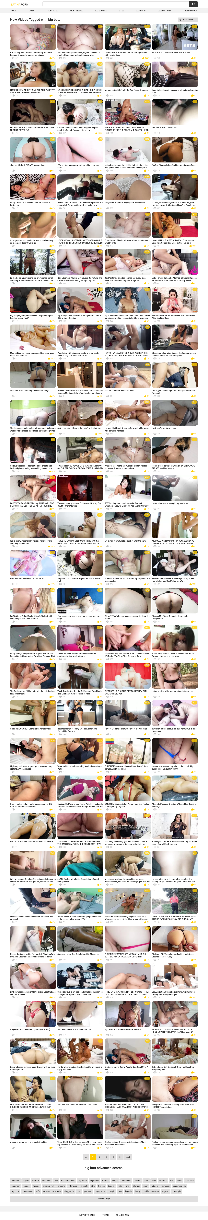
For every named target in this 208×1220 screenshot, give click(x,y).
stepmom (16, 1186)
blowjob (136, 1186)
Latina (19, 4)
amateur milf (48, 1186)
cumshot (166, 1186)
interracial (73, 1186)
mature (35, 1180)
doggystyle (69, 1191)
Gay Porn (140, 11)
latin (120, 1186)
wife (38, 1191)
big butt (84, 1186)
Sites (121, 11)
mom (146, 1186)
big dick (111, 1186)
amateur (163, 1180)
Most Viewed (76, 11)
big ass (101, 1186)
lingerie (128, 1191)
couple (115, 1180)
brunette (61, 1186)
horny (137, 1191)
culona (137, 1180)
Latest (32, 11)
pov (120, 1191)
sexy (154, 1180)
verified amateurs (151, 1191)
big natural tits (179, 1186)
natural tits (126, 1180)
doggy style (100, 1191)
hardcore (15, 1180)
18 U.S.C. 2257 (122, 1215)
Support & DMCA (87, 1215)
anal (128, 1186)
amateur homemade (52, 1191)
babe (146, 1180)
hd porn (155, 1186)
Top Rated (53, 11)
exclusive (189, 1180)
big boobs (94, 1180)
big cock (15, 1191)
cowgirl (112, 1191)
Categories (101, 11)
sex (79, 1191)
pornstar (88, 1191)
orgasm (165, 1191)
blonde (26, 1186)
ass (56, 1180)
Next (128, 1157)
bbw (93, 1186)
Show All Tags (104, 1199)
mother (105, 1180)
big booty (82, 1180)
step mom (46, 1180)
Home (14, 11)
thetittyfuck (190, 11)
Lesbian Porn (164, 11)
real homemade (68, 1180)
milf (172, 1180)
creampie (177, 1191)
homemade (27, 1191)
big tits (26, 1180)
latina (179, 1180)
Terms (105, 1215)
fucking (36, 1186)
